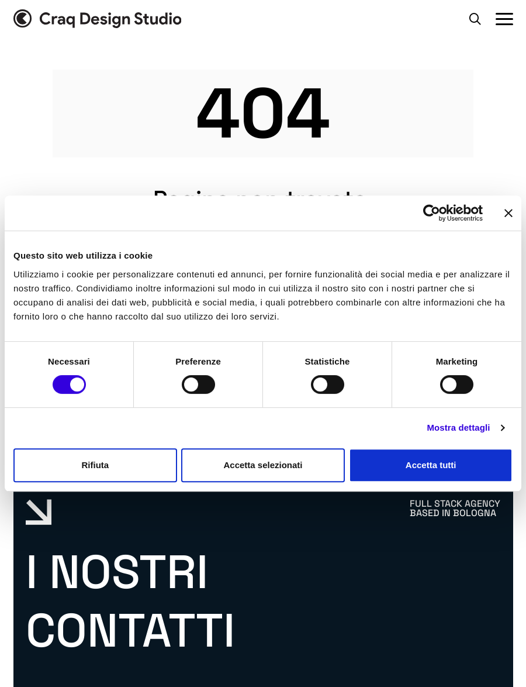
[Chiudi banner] (508, 213)
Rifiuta (95, 465)
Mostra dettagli (458, 427)
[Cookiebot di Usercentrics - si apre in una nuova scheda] (431, 213)
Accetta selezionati (262, 465)
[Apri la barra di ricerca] (475, 18)
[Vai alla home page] (97, 18)
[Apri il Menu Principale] (504, 19)
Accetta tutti (431, 465)
